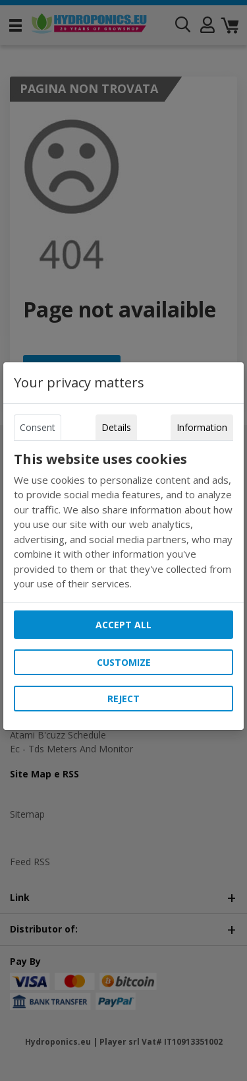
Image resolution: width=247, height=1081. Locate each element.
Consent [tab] (37, 427)
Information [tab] (202, 427)
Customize (124, 662)
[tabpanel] (124, 521)
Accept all (123, 624)
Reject (123, 698)
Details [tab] (116, 427)
